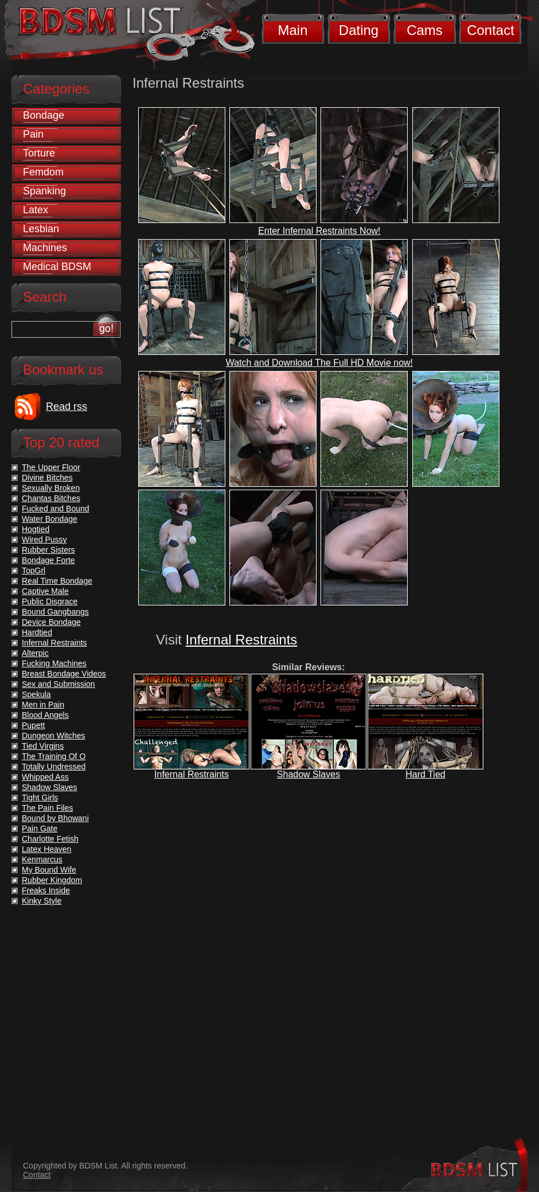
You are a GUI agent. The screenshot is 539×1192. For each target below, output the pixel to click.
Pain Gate (39, 828)
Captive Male (45, 591)
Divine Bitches (47, 477)
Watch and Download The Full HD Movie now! (319, 363)
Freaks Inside (46, 890)
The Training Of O (53, 756)
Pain (33, 134)
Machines (45, 247)
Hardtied (37, 632)
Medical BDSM (57, 266)
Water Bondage (49, 518)
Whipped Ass (45, 776)
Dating (358, 30)
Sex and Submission (58, 684)
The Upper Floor (51, 467)
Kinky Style (41, 900)
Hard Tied (425, 774)
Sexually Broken (51, 488)
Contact (490, 30)
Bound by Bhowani (55, 818)
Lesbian (41, 229)
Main (292, 30)
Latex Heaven (46, 849)
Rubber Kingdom (52, 880)
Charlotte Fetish (50, 838)
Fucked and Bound (55, 508)
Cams (425, 30)
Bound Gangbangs (55, 611)
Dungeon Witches (53, 735)
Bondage (43, 115)
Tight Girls (40, 797)
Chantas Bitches (51, 498)
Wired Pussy (44, 539)
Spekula (36, 694)
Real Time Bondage (57, 580)
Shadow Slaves (308, 774)
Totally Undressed (53, 766)
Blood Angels (45, 715)
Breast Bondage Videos (64, 673)
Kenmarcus (42, 859)
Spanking (44, 191)
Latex (35, 210)
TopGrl (33, 570)
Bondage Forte (48, 560)
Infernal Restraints (242, 639)
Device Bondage (51, 622)
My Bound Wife (49, 869)
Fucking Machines (54, 663)
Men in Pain (43, 704)
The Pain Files (47, 807)
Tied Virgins (43, 746)
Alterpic (35, 653)
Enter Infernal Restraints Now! (319, 231)
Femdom (43, 172)
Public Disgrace (49, 601)
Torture (39, 153)
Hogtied (35, 529)
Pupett (33, 725)
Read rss (66, 406)
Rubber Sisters (48, 549)
